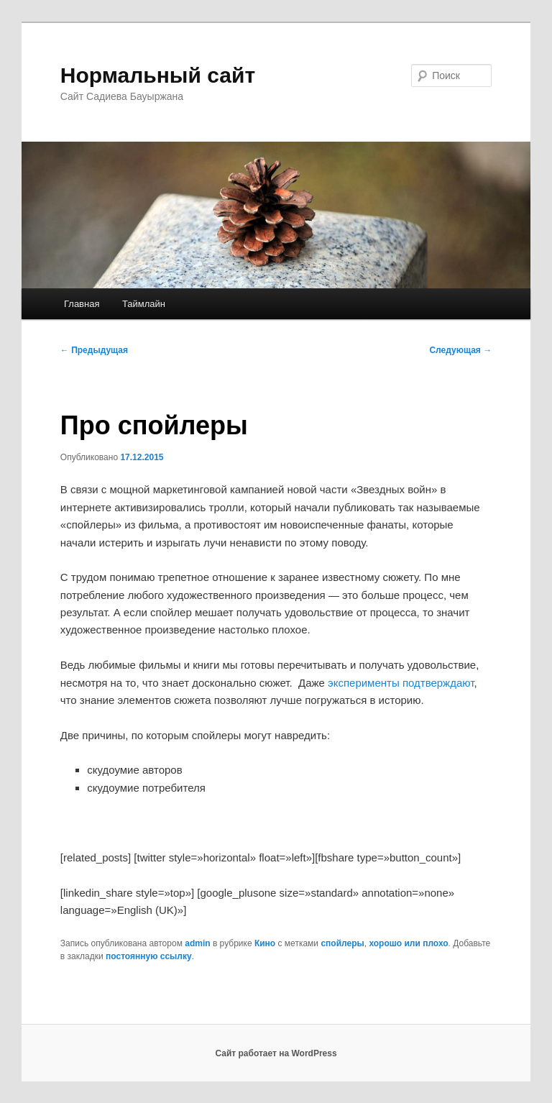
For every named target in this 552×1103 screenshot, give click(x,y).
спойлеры (342, 943)
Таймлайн (143, 303)
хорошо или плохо (408, 943)
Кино (264, 943)
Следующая (460, 350)
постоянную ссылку (149, 956)
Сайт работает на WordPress (275, 1053)
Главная (81, 303)
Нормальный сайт (157, 75)
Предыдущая (94, 350)
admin (197, 943)
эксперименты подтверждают (401, 683)
